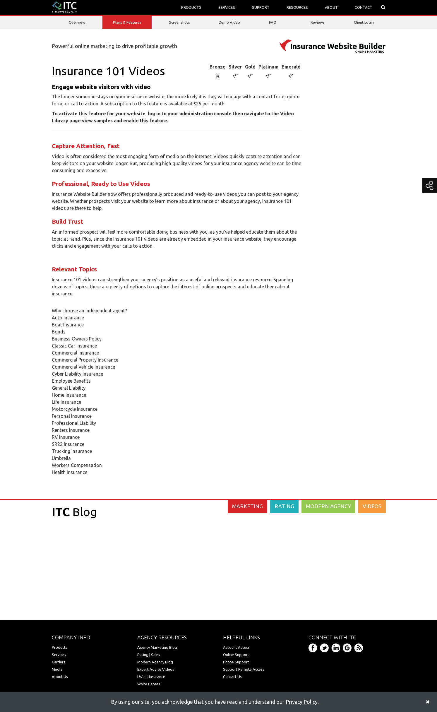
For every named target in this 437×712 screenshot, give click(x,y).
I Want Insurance (151, 677)
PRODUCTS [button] (191, 7)
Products (59, 647)
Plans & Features (127, 23)
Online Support (236, 655)
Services (59, 655)
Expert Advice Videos (155, 669)
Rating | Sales (148, 655)
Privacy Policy (302, 702)
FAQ (272, 22)
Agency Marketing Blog (157, 647)
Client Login (364, 22)
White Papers (148, 684)
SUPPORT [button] (261, 7)
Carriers (58, 662)
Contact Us (232, 677)
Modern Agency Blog (155, 662)
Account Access (236, 647)
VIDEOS (372, 506)
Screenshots (179, 22)
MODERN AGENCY (328, 506)
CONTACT (363, 7)
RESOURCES (297, 7)
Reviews (318, 22)
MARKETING (247, 506)
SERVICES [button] (226, 7)
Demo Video (229, 22)
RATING (284, 506)
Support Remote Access (243, 669)
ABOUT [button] (331, 7)
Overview (77, 22)
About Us (60, 677)
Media (57, 669)
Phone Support (236, 662)
